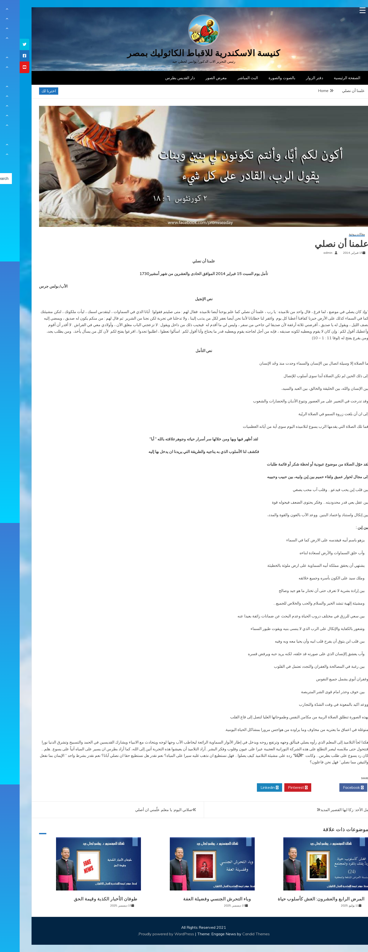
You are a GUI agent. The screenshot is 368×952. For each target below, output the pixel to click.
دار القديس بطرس (160, 77)
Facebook (333, 787)
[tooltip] (5, 44)
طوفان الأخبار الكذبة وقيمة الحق (86, 899)
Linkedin (250, 787)
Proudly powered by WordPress (147, 933)
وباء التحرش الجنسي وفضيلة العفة (197, 899)
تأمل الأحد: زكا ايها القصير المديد (326, 809)
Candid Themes (236, 933)
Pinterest (278, 787)
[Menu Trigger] (343, 10)
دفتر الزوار (294, 77)
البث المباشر (228, 77)
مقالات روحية (337, 234)
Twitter (305, 787)
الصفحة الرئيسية (327, 77)
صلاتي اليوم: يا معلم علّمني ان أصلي (144, 809)
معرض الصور (196, 77)
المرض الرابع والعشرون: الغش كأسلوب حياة (301, 899)
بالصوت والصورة (262, 77)
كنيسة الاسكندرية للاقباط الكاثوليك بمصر (184, 53)
